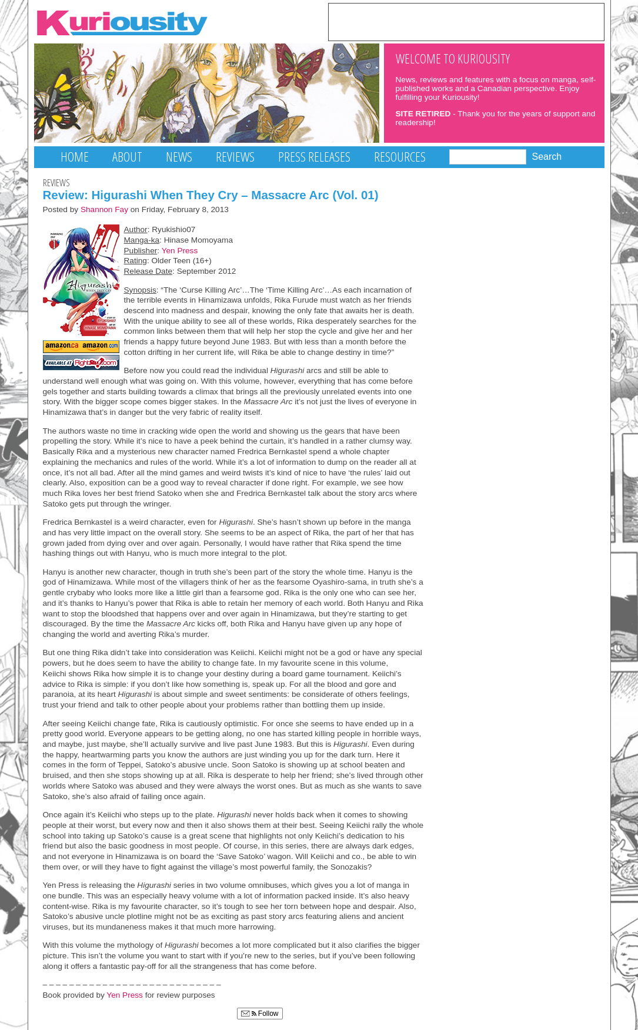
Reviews (235, 156)
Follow (260, 1013)
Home (75, 156)
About (127, 156)
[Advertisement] (466, 21)
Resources (400, 156)
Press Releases (314, 156)
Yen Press (180, 250)
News (179, 156)
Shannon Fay (104, 209)
